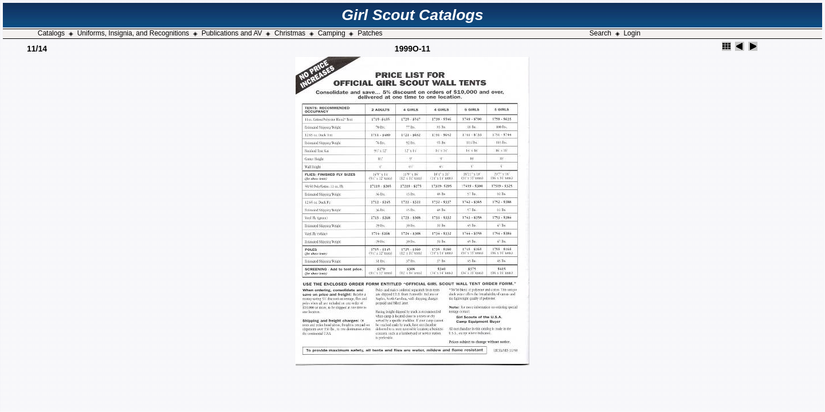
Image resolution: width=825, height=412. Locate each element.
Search (600, 33)
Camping (331, 33)
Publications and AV (232, 33)
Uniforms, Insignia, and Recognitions (133, 33)
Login (631, 33)
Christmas (289, 33)
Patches (370, 33)
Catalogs (51, 33)
